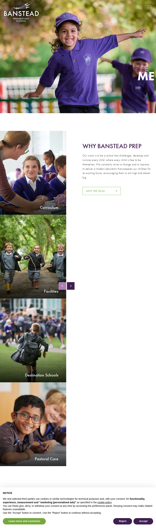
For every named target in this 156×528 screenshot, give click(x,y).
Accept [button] (143, 521)
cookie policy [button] (104, 502)
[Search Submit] (137, 7)
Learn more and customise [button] (24, 521)
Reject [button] (122, 521)
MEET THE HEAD (95, 191)
